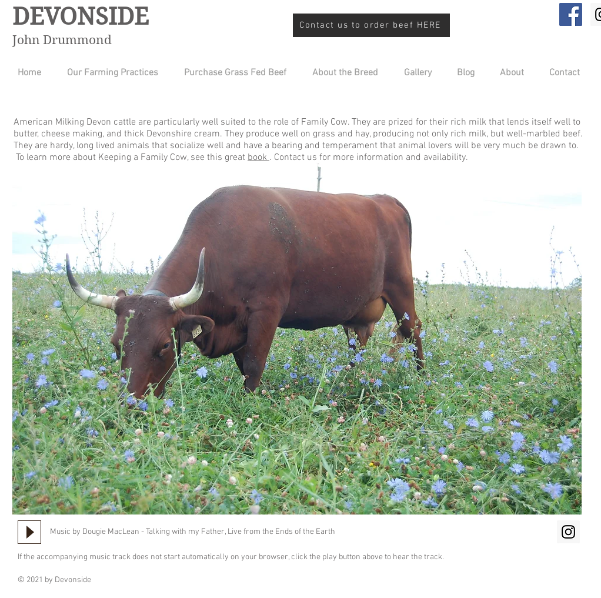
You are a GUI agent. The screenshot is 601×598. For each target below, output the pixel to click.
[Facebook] (570, 14)
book (258, 157)
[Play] (29, 532)
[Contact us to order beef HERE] (371, 25)
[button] (341, 73)
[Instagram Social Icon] (568, 531)
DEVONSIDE (80, 16)
